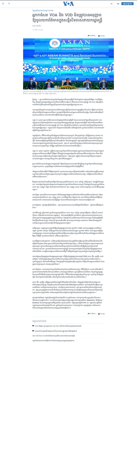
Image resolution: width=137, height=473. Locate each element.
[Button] (92, 35)
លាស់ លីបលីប (36, 26)
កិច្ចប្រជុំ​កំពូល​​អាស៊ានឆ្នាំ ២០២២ (42, 10)
